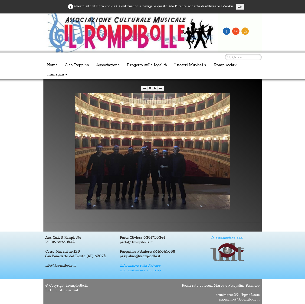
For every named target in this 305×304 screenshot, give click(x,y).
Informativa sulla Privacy (140, 265)
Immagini (57, 74)
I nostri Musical (190, 65)
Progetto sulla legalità (147, 65)
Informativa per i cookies (140, 270)
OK (240, 7)
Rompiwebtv (225, 65)
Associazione (108, 65)
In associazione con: (227, 237)
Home (52, 65)
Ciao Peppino (77, 65)
